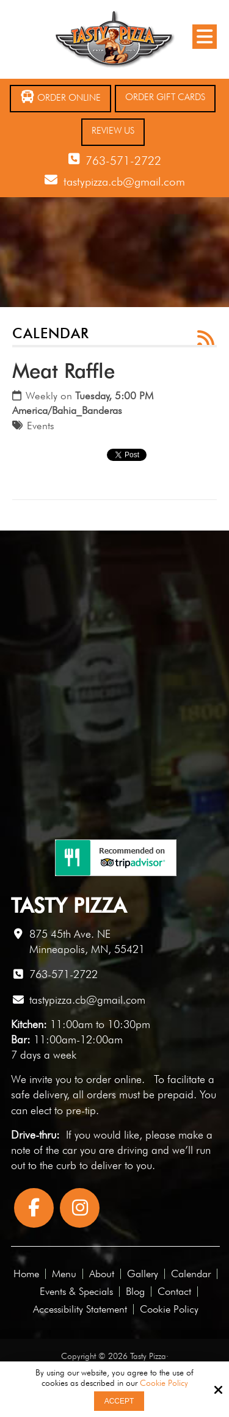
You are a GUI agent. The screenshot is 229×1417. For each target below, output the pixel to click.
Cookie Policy (164, 1383)
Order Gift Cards (165, 97)
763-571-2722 (123, 160)
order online (114, 1079)
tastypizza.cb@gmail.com (124, 181)
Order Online (60, 96)
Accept (119, 1401)
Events (40, 425)
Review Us (113, 130)
